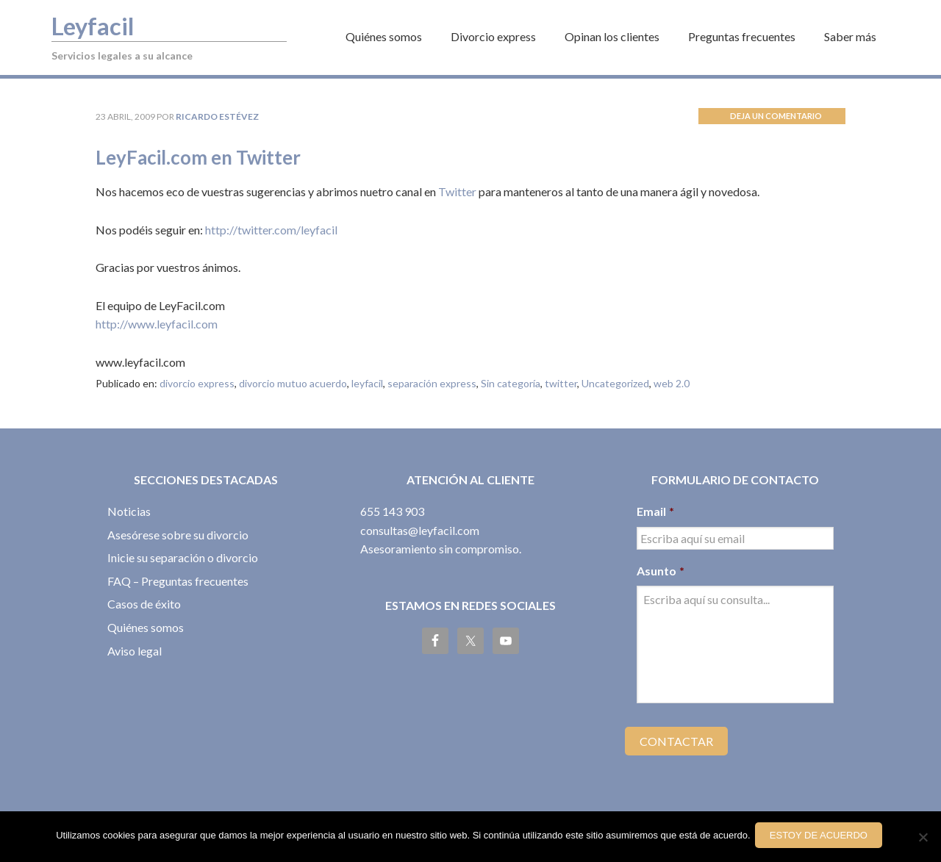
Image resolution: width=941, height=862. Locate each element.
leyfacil (367, 383)
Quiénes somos (145, 627)
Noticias (129, 511)
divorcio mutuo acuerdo (293, 383)
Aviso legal (134, 651)
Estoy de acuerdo (821, 838)
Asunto (660, 571)
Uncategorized (615, 383)
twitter (561, 383)
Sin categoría (510, 383)
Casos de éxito (144, 604)
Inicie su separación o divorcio (182, 557)
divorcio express (197, 383)
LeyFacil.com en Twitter (220, 155)
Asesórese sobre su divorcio (177, 535)
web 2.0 (672, 383)
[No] (922, 838)
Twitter (457, 191)
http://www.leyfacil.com (157, 324)
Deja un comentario (776, 116)
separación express (431, 383)
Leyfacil (100, 24)
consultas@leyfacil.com (419, 530)
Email (655, 511)
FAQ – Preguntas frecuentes (177, 581)
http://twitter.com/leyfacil (271, 230)
